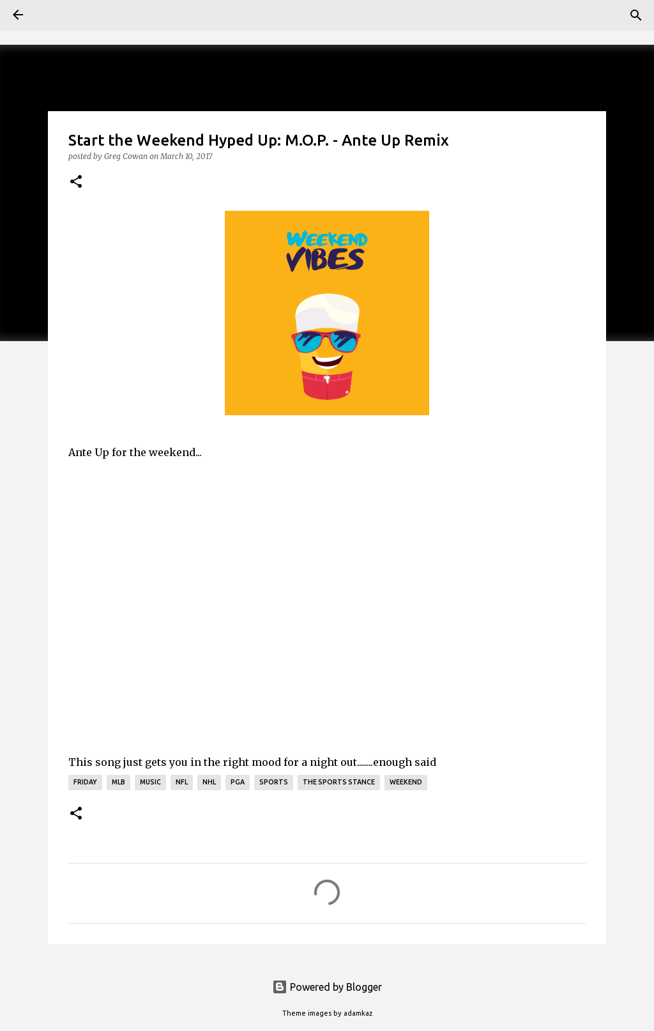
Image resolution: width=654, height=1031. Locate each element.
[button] (76, 182)
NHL (209, 782)
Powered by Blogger (327, 987)
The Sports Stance (339, 782)
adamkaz (358, 1013)
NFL (182, 782)
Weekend (406, 782)
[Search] (636, 15)
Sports (273, 782)
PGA (238, 782)
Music (150, 782)
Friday (85, 782)
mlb (118, 782)
